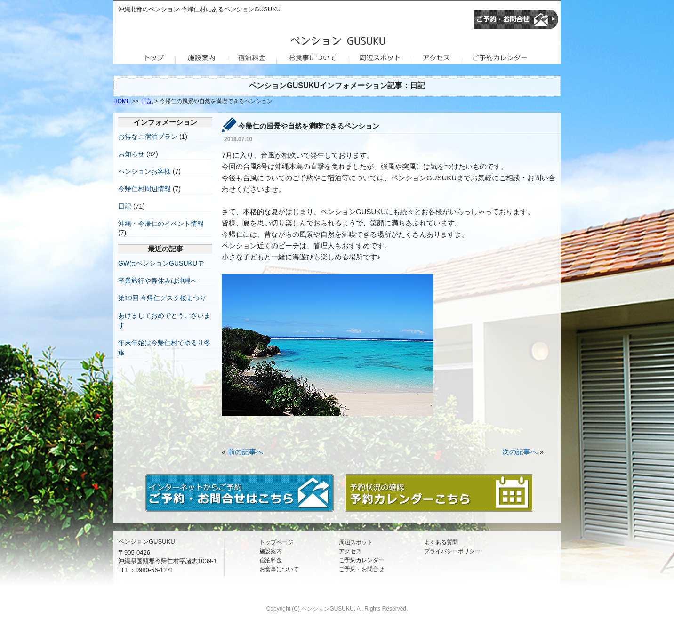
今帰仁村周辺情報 (144, 189)
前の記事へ (245, 452)
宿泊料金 (270, 560)
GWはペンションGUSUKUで (161, 263)
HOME (121, 101)
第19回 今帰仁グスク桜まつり (162, 298)
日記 (147, 101)
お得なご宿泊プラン (147, 136)
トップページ (276, 542)
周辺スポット (356, 542)
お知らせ (131, 154)
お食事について (279, 569)
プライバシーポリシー (452, 551)
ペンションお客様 (144, 171)
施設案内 (270, 551)
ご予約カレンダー (361, 560)
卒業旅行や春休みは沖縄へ (157, 280)
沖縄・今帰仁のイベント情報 (161, 223)
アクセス (350, 551)
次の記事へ (520, 452)
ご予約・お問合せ (361, 569)
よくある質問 (441, 542)
